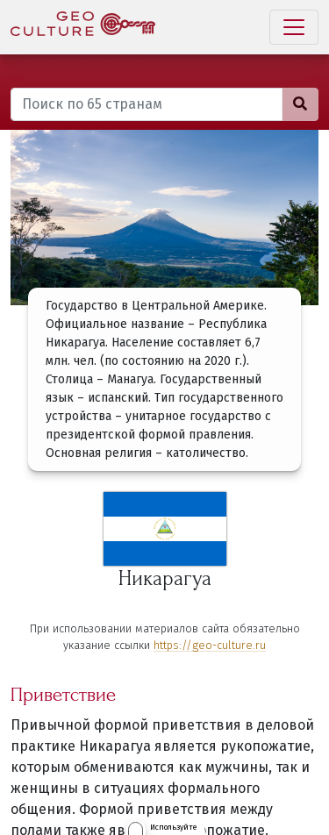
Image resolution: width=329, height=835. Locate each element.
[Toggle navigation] (293, 27)
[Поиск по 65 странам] (147, 104)
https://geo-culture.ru (210, 645)
